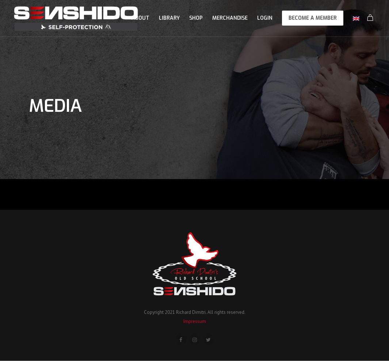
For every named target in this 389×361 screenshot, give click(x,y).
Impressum (194, 321)
